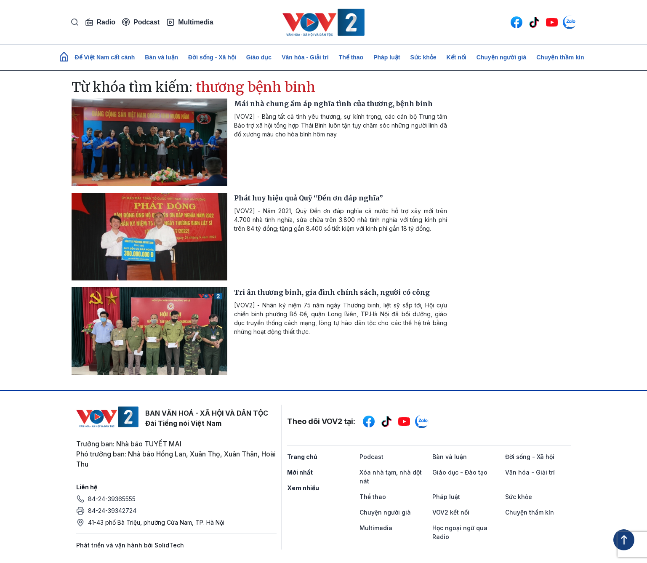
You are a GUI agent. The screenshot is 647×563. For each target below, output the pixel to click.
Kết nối (456, 57)
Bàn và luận (161, 57)
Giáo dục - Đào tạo (459, 472)
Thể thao (351, 57)
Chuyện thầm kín (560, 57)
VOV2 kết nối (450, 512)
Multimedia (189, 22)
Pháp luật (386, 57)
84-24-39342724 (112, 510)
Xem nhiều (303, 487)
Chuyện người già (502, 57)
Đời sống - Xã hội (212, 57)
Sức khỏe (423, 57)
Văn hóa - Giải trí (305, 57)
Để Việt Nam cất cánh (105, 57)
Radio (100, 22)
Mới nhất (300, 472)
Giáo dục (259, 57)
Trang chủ (302, 456)
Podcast (141, 22)
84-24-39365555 (112, 498)
